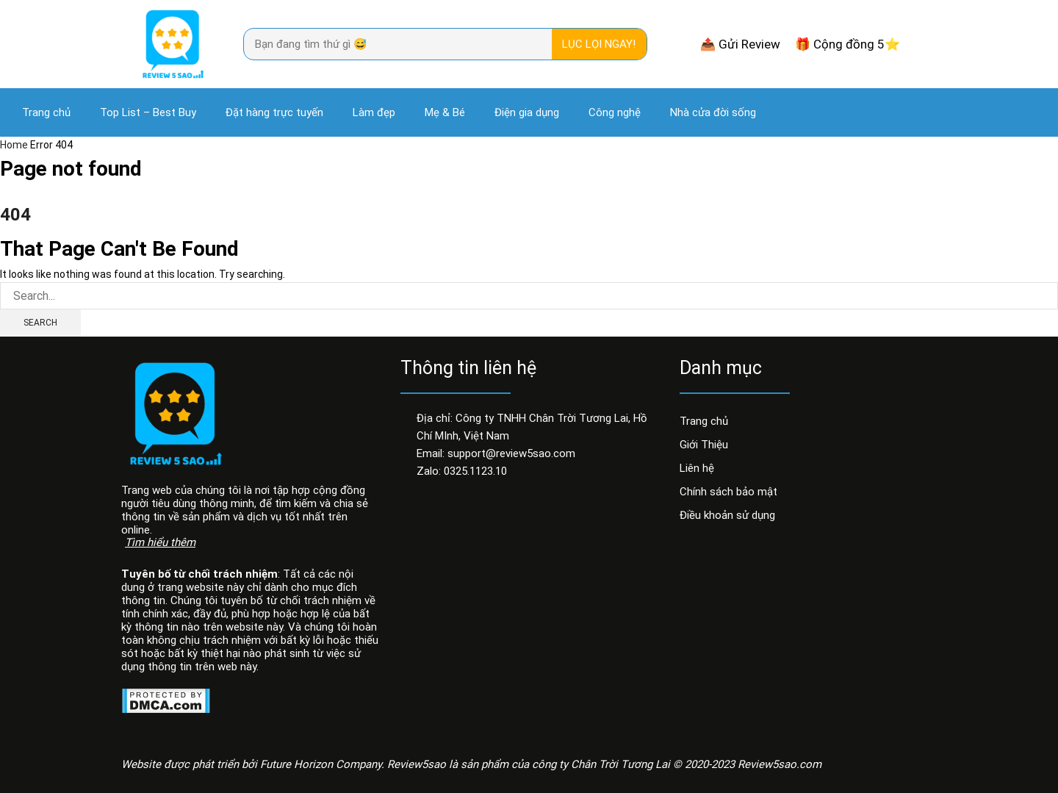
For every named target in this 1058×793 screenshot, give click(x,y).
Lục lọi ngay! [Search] (599, 44)
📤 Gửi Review (740, 44)
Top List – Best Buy (148, 112)
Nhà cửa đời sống (713, 112)
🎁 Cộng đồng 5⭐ (847, 44)
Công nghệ (615, 112)
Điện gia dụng (526, 112)
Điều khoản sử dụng (727, 515)
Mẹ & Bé (445, 112)
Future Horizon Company (320, 764)
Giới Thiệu (704, 444)
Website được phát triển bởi (190, 764)
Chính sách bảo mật (728, 491)
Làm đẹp (374, 112)
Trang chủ (46, 112)
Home (14, 145)
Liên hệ (697, 468)
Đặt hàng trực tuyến (274, 112)
